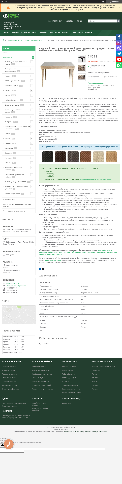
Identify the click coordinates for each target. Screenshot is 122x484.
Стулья (7, 90)
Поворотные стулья (9, 374)
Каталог (15, 33)
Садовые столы (15, 40)
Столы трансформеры (10, 389)
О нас (57, 33)
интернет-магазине (53, 260)
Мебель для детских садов (15, 182)
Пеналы (8, 143)
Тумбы (7, 138)
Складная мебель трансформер (11, 70)
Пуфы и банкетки (11, 100)
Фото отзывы (77, 33)
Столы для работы (12, 81)
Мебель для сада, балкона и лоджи (16, 63)
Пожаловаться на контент (73, 431)
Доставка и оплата (28, 33)
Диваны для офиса (69, 378)
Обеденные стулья (9, 366)
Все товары (7, 57)
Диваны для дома (12, 105)
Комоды (8, 158)
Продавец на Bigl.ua (61, 429)
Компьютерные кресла (41, 370)
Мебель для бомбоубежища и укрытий (16, 188)
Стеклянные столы (9, 378)
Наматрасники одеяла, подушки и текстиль (17, 128)
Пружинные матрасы (70, 385)
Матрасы (8, 122)
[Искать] (118, 20)
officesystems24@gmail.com (16, 286)
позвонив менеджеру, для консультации (95, 179)
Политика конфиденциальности (96, 431)
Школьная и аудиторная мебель (14, 176)
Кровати (8, 117)
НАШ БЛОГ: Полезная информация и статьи (17, 205)
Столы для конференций (41, 385)
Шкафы (8, 163)
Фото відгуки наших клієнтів (14, 211)
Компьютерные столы (40, 381)
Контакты (89, 33)
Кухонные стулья (8, 370)
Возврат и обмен (46, 33)
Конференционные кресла (42, 374)
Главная (6, 33)
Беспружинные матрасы (71, 389)
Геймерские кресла (39, 366)
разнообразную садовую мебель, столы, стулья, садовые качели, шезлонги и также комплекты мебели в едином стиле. (78, 252)
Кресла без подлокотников (42, 389)
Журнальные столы (9, 385)
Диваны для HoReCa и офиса (13, 111)
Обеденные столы (9, 381)
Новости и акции (9, 200)
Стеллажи (9, 148)
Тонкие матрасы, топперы (72, 392)
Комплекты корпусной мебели (13, 169)
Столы (7, 95)
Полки (7, 134)
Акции (5, 53)
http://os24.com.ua (13, 283)
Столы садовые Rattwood (34, 40)
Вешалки (8, 153)
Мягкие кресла (67, 370)
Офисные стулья (11, 85)
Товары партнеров (12, 193)
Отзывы (65, 33)
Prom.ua (72, 427)
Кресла (7, 76)
